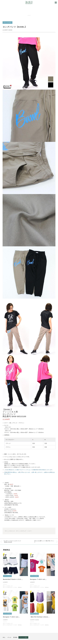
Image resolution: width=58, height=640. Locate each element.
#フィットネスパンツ (10, 531)
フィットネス (23, 637)
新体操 (15, 637)
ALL (4, 637)
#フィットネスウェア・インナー (24, 531)
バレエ (9, 637)
